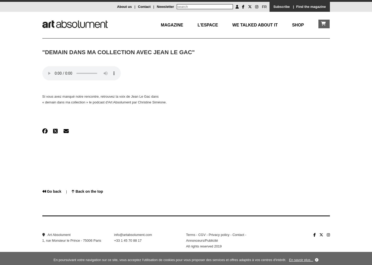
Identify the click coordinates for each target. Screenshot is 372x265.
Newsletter (165, 7)
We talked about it (255, 25)
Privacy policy (219, 235)
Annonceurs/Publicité (202, 240)
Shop (298, 25)
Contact (144, 7)
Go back (51, 191)
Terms (190, 235)
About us (124, 7)
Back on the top (87, 191)
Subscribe (281, 7)
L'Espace (208, 25)
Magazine (172, 25)
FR (264, 7)
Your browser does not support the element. (81, 73)
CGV (201, 235)
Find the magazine (311, 7)
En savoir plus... (301, 260)
